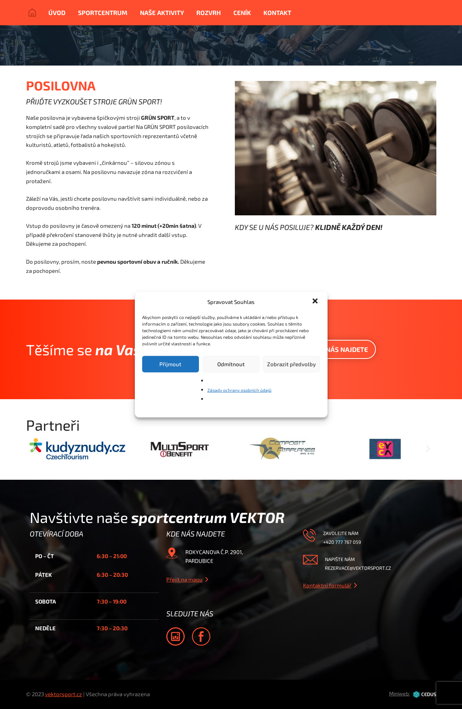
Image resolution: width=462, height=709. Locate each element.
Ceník (242, 12)
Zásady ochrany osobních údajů (239, 389)
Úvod (57, 12)
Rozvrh (208, 12)
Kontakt (277, 12)
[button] (315, 301)
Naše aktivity (162, 12)
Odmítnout (231, 364)
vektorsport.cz (63, 694)
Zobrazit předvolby (291, 364)
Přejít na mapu (184, 579)
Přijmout (170, 364)
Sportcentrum (102, 12)
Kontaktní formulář (327, 585)
